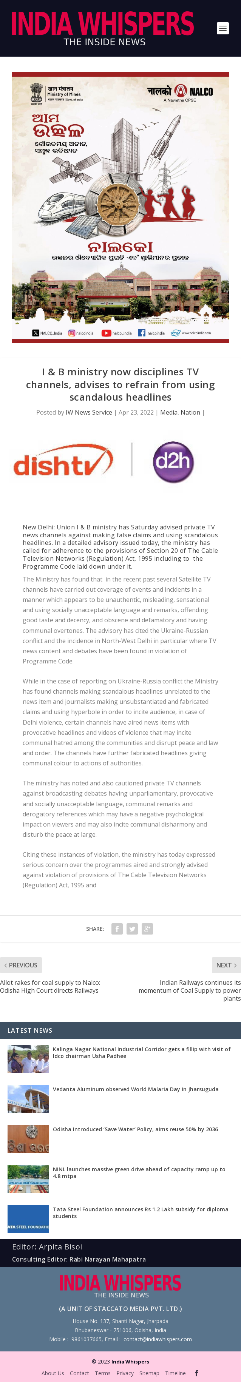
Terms (103, 1373)
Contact (79, 1373)
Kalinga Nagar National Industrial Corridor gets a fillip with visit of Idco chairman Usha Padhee (142, 1053)
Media (169, 412)
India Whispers (130, 1361)
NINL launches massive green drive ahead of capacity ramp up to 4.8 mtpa (139, 1173)
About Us (53, 1373)
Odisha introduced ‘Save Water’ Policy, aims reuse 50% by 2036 (135, 1129)
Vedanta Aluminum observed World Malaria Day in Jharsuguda (136, 1089)
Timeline (175, 1373)
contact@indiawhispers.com (158, 1339)
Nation (190, 412)
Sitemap (149, 1373)
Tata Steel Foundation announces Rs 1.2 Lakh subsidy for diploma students (141, 1213)
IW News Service (89, 412)
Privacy (125, 1373)
